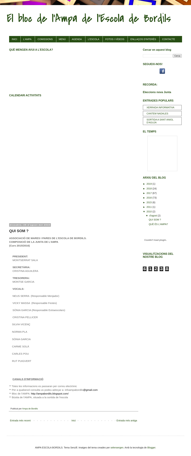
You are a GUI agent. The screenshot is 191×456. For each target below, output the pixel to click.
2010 (149, 211)
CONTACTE (168, 39)
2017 (149, 193)
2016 (149, 197)
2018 (149, 188)
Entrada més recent (20, 420)
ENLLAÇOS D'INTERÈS (143, 39)
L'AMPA (27, 39)
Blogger (151, 447)
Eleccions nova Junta (157, 92)
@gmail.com (90, 389)
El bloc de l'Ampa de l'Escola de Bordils (89, 18)
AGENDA (77, 39)
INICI (14, 39)
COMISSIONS (45, 39)
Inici (73, 420)
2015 (149, 202)
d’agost (153, 215)
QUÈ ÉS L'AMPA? (158, 224)
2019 (149, 183)
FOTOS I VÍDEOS (114, 39)
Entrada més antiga (127, 420)
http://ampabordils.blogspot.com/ (49, 393)
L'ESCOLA (93, 39)
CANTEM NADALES (157, 113)
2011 (149, 207)
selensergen (117, 447)
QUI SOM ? (155, 219)
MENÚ (62, 39)
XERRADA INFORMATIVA (160, 107)
